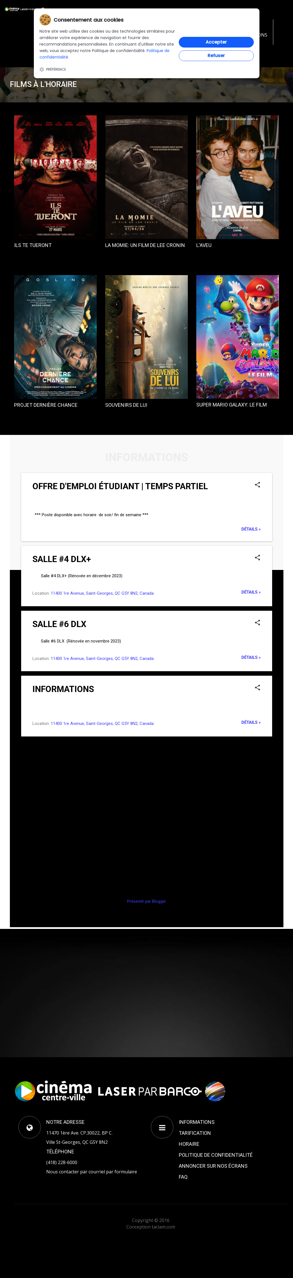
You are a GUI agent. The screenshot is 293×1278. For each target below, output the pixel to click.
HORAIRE (189, 1144)
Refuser (216, 55)
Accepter (216, 42)
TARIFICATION (195, 1133)
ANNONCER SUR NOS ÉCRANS (213, 1166)
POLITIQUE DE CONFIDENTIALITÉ (216, 1155)
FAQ (183, 1177)
